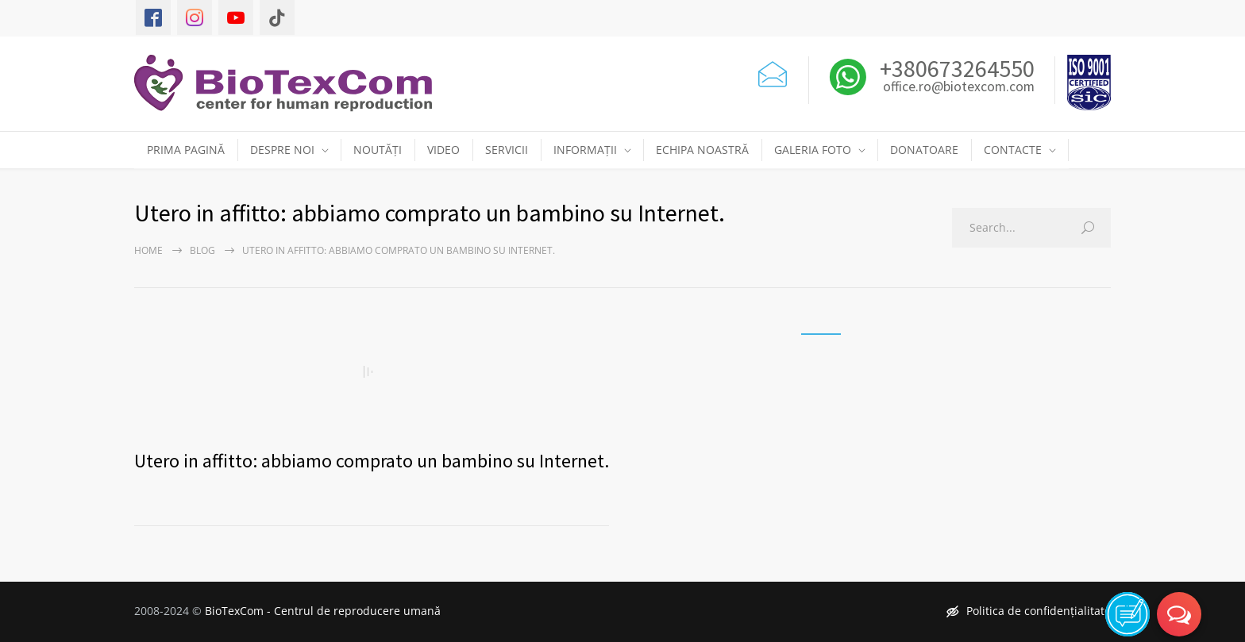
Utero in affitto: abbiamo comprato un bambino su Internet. (371, 460)
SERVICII (506, 149)
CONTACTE (1013, 149)
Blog (202, 250)
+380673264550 (955, 68)
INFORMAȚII (585, 149)
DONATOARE (924, 149)
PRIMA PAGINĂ (186, 149)
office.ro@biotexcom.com (959, 87)
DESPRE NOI (282, 149)
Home (148, 250)
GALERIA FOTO (812, 149)
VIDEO (443, 149)
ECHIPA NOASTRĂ (702, 149)
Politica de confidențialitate (1028, 610)
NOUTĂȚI (377, 149)
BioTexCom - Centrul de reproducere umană (323, 610)
